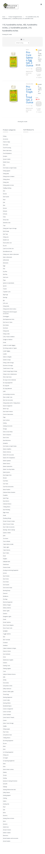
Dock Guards (6, 584)
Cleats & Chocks (7, 651)
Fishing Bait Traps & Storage (10, 228)
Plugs (4, 280)
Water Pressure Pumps (8, 524)
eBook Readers (6, 841)
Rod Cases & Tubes (7, 322)
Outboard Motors (7, 504)
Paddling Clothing (7, 188)
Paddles (5, 726)
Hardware (5, 645)
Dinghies (5, 558)
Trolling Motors (6, 506)
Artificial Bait (6, 260)
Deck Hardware (6, 654)
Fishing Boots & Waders (8, 176)
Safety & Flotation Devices (9, 674)
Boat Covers (6, 437)
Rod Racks (5, 328)
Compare (40, 77)
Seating (5, 423)
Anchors (5, 573)
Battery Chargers (7, 605)
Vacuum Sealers (7, 159)
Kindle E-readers (7, 832)
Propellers (5, 495)
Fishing (4, 136)
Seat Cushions (6, 420)
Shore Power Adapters (8, 625)
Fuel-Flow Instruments (8, 486)
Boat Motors (6, 501)
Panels (4, 619)
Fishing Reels (6, 306)
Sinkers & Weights (7, 357)
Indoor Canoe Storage (8, 723)
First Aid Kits (6, 683)
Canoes (5, 720)
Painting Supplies (7, 668)
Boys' (4, 806)
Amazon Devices (7, 830)
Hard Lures (5, 277)
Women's (5, 815)
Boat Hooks (6, 579)
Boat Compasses (7, 434)
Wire (4, 636)
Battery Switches (7, 607)
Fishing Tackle (6, 334)
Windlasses (5, 596)
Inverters (5, 613)
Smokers (5, 156)
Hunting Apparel (7, 795)
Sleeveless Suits (6, 222)
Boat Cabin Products (8, 411)
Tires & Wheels (6, 541)
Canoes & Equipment (8, 709)
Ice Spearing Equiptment (8, 760)
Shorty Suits (6, 219)
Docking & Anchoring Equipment (10, 570)
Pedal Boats (6, 564)
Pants (4, 217)
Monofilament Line (7, 251)
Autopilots (5, 443)
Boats (4, 556)
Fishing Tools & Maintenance (10, 374)
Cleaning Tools (6, 665)
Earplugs (5, 786)
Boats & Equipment (7, 405)
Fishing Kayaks (6, 729)
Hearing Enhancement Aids (9, 789)
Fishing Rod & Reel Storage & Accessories (10, 312)
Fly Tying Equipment (7, 382)
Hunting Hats (6, 804)
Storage (5, 429)
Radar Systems (6, 472)
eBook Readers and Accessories (10, 838)
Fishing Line (6, 237)
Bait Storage (6, 231)
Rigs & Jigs (5, 294)
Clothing (5, 798)
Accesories (5, 139)
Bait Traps (5, 234)
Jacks (4, 535)
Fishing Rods (6, 331)
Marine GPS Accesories (8, 455)
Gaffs (4, 391)
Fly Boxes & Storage (8, 365)
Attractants (28, 84)
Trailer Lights (6, 547)
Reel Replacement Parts (8, 319)
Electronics (5, 835)
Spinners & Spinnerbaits (8, 283)
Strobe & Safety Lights (8, 691)
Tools (4, 671)
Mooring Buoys (6, 590)
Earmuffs (5, 783)
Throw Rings (6, 694)
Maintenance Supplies (8, 660)
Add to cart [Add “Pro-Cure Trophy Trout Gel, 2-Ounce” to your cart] (38, 103)
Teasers (5, 288)
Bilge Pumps (6, 512)
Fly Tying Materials (7, 388)
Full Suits (5, 214)
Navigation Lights (7, 616)
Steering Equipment (7, 697)
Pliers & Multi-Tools (7, 397)
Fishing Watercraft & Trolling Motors (11, 403)
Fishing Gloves (6, 179)
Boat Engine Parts (7, 475)
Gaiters (4, 801)
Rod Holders (6, 325)
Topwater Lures (7, 291)
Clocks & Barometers (8, 414)
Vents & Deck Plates (8, 431)
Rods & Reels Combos (8, 769)
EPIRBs (4, 680)
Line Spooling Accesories (9, 394)
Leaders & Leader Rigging (9, 345)
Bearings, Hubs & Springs (9, 529)
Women (5, 193)
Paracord (5, 593)
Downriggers (6, 316)
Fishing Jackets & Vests (8, 185)
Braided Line (6, 240)
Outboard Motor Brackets (9, 492)
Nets (4, 165)
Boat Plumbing (6, 509)
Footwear (5, 642)
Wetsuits (5, 211)
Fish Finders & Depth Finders (10, 168)
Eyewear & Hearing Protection (10, 781)
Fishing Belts (6, 173)
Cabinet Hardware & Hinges (9, 648)
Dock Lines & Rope (7, 587)
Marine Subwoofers (7, 466)
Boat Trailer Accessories (9, 527)
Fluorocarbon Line (7, 242)
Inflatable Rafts (6, 561)
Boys (4, 199)
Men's (4, 812)
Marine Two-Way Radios (9, 469)
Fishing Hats (6, 182)
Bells (4, 677)
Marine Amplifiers (7, 449)
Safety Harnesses (7, 688)
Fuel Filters (5, 481)
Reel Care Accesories (8, 400)
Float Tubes (6, 732)
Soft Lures (5, 303)
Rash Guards (6, 196)
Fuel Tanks (5, 483)
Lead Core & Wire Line (8, 248)
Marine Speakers (7, 460)
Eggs (4, 265)
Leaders (5, 354)
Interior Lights (6, 610)
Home (3, 16)
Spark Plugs (5, 498)
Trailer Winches (6, 550)
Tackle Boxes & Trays (8, 368)
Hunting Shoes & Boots (8, 818)
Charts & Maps (6, 142)
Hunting (5, 778)
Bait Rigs (5, 297)
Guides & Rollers (7, 532)
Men (4, 191)
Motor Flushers (6, 489)
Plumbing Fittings (7, 518)
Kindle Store (6, 827)
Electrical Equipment (7, 602)
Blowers (5, 478)
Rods (4, 749)
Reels (4, 746)
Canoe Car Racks (7, 711)
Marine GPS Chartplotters (9, 457)
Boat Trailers (6, 553)
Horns (4, 657)
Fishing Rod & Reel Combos (9, 309)
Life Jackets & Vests (7, 685)
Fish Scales (5, 144)
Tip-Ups (5, 775)
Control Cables (6, 700)
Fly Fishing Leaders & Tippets (10, 348)
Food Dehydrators (7, 153)
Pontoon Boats (6, 567)
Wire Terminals (6, 639)
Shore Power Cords (7, 628)
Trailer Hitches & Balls (8, 544)
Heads (4, 515)
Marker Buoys (6, 162)
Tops (4, 225)
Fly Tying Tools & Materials (9, 380)
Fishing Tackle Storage (8, 362)
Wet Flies (5, 274)
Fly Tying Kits (6, 385)
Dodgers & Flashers (7, 339)
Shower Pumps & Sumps (9, 521)
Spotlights (5, 631)
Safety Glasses (6, 792)
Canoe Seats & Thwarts (8, 717)
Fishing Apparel (6, 170)
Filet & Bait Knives (7, 150)
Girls (4, 202)
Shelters (5, 772)
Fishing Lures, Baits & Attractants (11, 254)
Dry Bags (5, 599)
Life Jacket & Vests (7, 735)
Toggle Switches (7, 634)
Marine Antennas (7, 452)
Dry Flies (5, 271)
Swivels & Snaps (7, 359)
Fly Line (5, 245)
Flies (4, 268)
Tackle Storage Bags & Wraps (10, 371)
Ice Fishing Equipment (8, 752)
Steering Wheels (7, 703)
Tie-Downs (5, 538)
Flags (4, 417)
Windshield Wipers (7, 706)
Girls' (4, 809)
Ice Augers (5, 758)
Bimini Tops (6, 408)
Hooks (4, 342)
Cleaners (5, 662)
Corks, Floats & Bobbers (9, 336)
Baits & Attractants (28, 50)
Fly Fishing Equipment (8, 740)
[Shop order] (22, 42)
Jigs (4, 300)
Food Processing (7, 147)
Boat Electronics (7, 440)
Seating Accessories (7, 426)
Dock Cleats (6, 581)
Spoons (5, 286)
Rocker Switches (7, 622)
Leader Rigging (6, 351)
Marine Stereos (6, 463)
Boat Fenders (6, 576)
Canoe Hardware (7, 714)
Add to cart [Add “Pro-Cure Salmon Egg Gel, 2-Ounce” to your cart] (38, 69)
